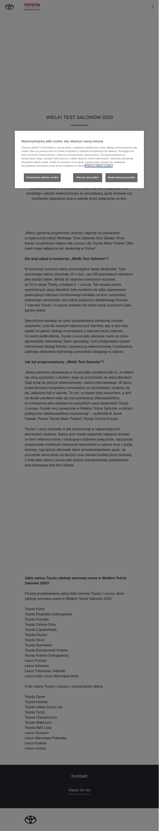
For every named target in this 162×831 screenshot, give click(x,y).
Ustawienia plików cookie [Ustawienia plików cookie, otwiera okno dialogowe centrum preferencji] (42, 177)
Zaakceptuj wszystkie (121, 177)
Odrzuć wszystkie (87, 177)
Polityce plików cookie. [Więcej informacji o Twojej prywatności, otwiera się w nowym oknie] (98, 165)
